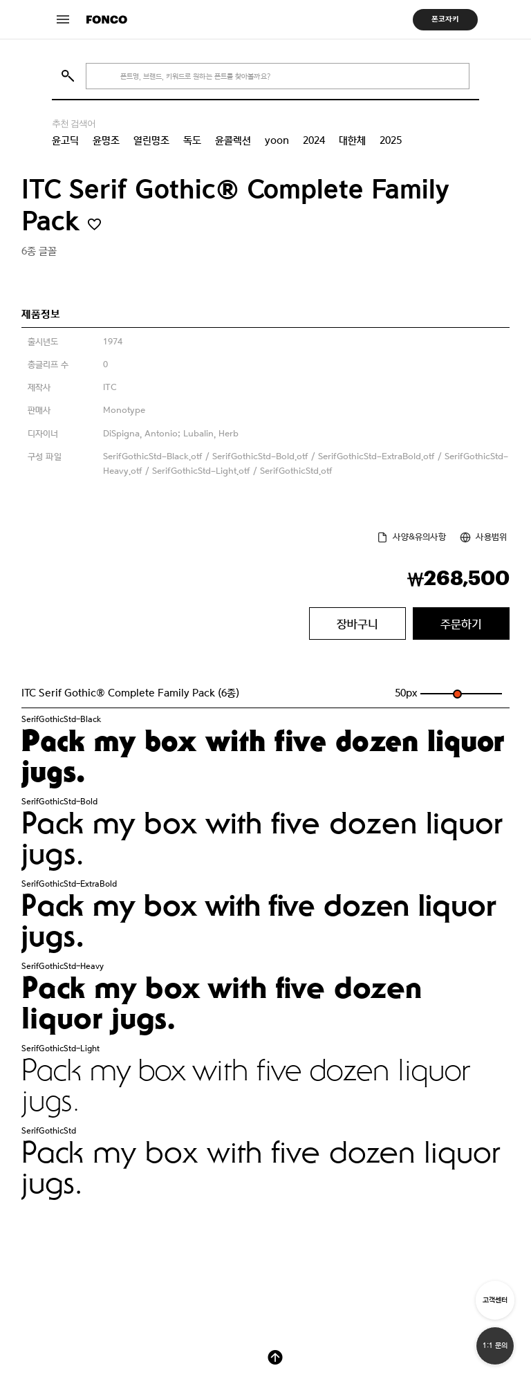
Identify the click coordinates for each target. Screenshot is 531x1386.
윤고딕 (65, 140)
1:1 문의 (495, 1345)
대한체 (352, 140)
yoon (277, 140)
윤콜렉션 (233, 140)
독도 (192, 140)
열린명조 (151, 140)
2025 (391, 140)
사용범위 (491, 537)
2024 (314, 140)
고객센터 (495, 1299)
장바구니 (357, 624)
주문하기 (461, 624)
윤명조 (106, 140)
